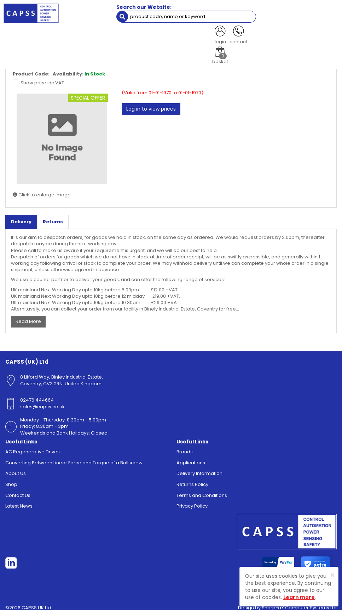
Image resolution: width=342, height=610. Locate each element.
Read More (28, 316)
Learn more (299, 597)
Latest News (19, 501)
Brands (184, 447)
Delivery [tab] (21, 216)
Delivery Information (199, 468)
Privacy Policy (192, 501)
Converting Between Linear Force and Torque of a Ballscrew (74, 457)
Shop (11, 479)
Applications (190, 457)
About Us (15, 468)
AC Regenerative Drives (32, 447)
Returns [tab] (53, 216)
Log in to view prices (151, 104)
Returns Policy (192, 479)
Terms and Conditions (201, 490)
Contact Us (17, 490)
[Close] (332, 575)
